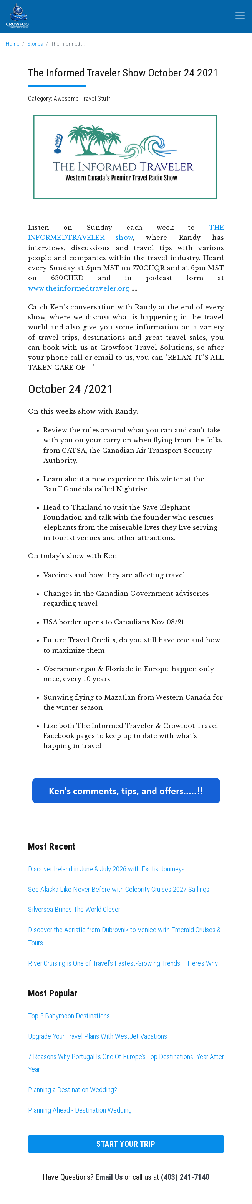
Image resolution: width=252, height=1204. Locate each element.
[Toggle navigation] (240, 15)
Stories (35, 44)
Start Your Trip (126, 1144)
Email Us (109, 1177)
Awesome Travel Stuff (82, 98)
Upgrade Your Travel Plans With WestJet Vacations (97, 1036)
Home (12, 44)
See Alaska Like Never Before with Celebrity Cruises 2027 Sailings (118, 889)
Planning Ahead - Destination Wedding (80, 1110)
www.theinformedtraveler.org (78, 288)
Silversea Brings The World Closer (74, 909)
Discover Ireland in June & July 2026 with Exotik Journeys (106, 869)
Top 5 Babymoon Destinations (69, 1015)
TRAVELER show (100, 237)
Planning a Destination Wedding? (72, 1089)
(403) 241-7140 (185, 1177)
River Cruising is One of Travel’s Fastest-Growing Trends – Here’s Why (123, 963)
